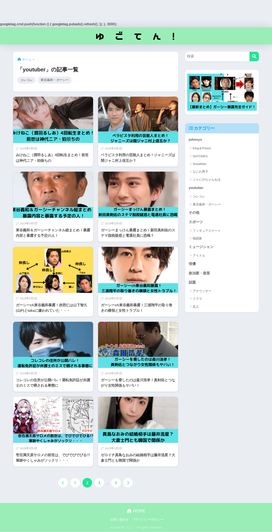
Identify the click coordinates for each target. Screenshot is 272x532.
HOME (136, 510)
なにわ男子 (200, 172)
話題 (192, 283)
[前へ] (63, 483)
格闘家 (197, 239)
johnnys (195, 140)
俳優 (192, 264)
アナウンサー (202, 292)
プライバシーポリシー (148, 519)
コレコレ (26, 80)
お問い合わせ (119, 519)
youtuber (196, 188)
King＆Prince (202, 148)
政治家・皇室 (199, 274)
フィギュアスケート (207, 231)
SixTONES (200, 156)
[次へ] (128, 483)
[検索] (254, 56)
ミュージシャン (201, 247)
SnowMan (200, 164)
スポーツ (196, 222)
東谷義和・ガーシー (55, 80)
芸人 (196, 307)
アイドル (199, 256)
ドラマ (197, 299)
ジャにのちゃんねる (207, 179)
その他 (194, 213)
